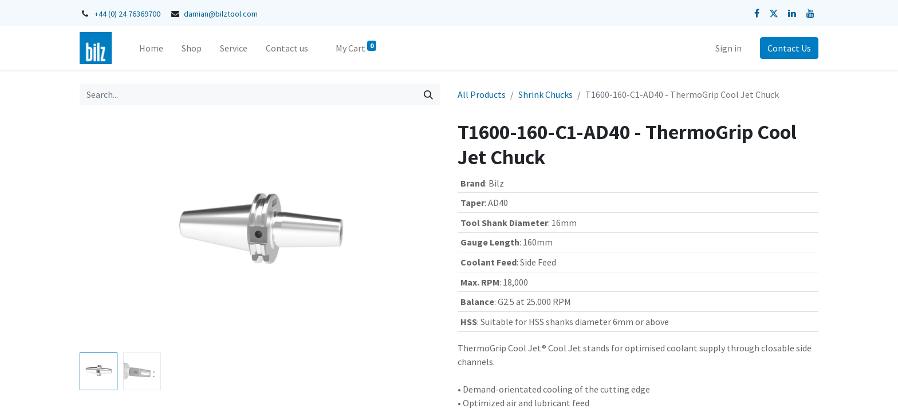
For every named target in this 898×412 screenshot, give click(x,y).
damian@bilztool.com (221, 14)
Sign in (728, 48)
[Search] (428, 94)
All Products (482, 94)
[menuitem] (151, 48)
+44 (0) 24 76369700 (127, 14)
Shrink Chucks (545, 94)
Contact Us (789, 48)
